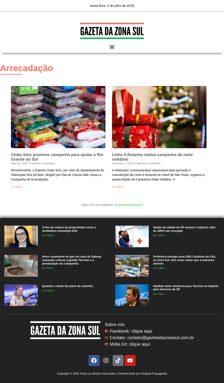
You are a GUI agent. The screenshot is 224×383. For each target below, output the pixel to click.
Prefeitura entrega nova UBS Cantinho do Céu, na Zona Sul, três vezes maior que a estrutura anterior (184, 260)
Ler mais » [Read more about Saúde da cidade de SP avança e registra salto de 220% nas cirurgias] (159, 235)
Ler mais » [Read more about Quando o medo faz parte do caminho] (48, 290)
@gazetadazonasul (129, 204)
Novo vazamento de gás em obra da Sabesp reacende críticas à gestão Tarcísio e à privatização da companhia (72, 260)
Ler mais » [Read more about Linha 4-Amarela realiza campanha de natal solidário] (118, 186)
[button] (112, 47)
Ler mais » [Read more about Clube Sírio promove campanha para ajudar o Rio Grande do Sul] (17, 186)
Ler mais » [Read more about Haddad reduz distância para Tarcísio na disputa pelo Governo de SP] (159, 293)
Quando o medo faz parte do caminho (67, 286)
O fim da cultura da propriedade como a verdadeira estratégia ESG (69, 229)
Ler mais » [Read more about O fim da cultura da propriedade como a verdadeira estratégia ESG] (48, 235)
